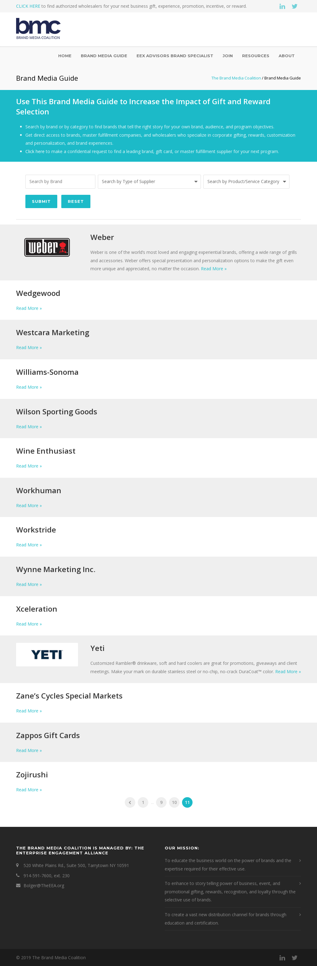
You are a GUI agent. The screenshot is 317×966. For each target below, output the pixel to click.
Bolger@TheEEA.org (44, 885)
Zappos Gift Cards (48, 735)
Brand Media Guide (104, 55)
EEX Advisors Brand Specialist (175, 55)
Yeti (97, 648)
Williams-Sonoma (47, 372)
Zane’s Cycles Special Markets (69, 695)
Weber (102, 237)
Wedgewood (38, 293)
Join (228, 55)
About (287, 55)
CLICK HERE (28, 6)
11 (187, 802)
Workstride (36, 529)
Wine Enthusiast (46, 451)
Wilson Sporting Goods (56, 411)
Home (65, 55)
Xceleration (36, 609)
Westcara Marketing (52, 332)
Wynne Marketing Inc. (55, 569)
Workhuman (38, 490)
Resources (255, 55)
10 (174, 802)
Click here (35, 151)
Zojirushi (32, 774)
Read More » (214, 268)
